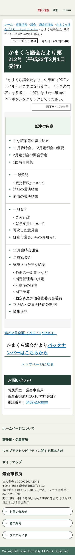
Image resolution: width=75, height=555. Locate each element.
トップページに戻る (37, 364)
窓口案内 (15, 523)
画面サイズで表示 (57, 106)
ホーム (8, 24)
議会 (33, 24)
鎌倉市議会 (46, 24)
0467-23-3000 (37, 402)
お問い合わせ (18, 511)
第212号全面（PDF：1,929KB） (30, 333)
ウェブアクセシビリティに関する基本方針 (32, 450)
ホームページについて (18, 428)
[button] (55, 9)
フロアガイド (18, 535)
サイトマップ (12, 462)
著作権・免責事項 (15, 439)
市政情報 (21, 24)
